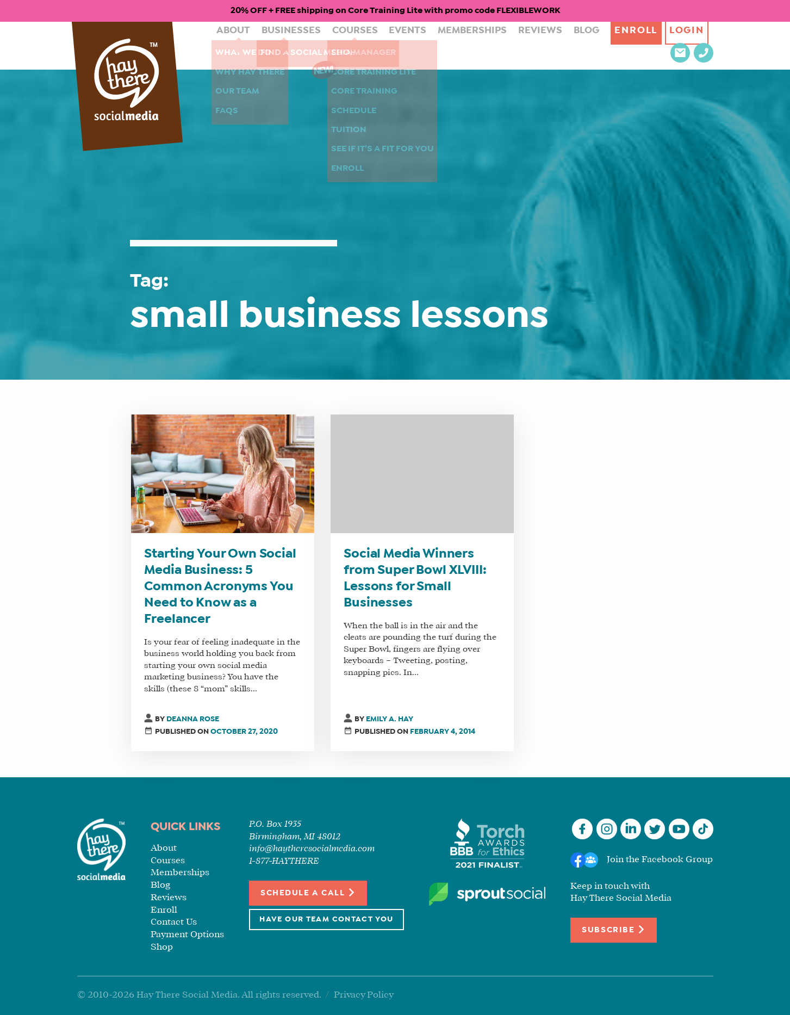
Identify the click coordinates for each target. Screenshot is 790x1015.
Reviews (495, 45)
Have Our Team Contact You (326, 920)
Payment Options (187, 935)
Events (377, 45)
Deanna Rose (192, 719)
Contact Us (174, 922)
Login (640, 45)
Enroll (586, 45)
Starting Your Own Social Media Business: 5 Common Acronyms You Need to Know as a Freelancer (220, 587)
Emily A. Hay (389, 719)
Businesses (273, 45)
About (222, 45)
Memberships (434, 45)
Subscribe (613, 929)
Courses (330, 45)
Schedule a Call (308, 892)
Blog (536, 45)
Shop (162, 947)
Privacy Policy (364, 995)
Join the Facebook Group (660, 860)
